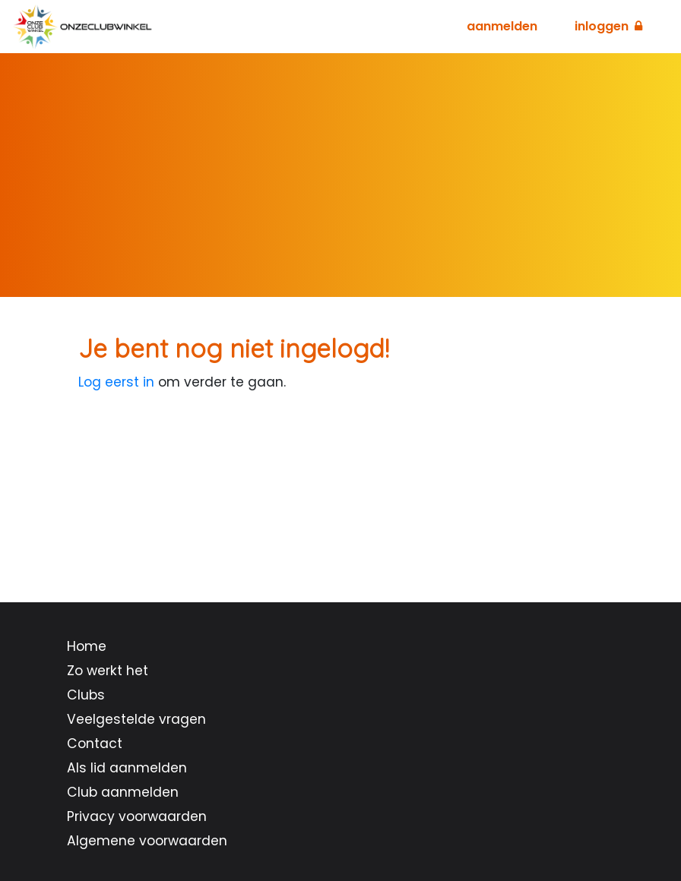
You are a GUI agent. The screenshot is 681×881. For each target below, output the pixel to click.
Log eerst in (116, 382)
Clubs (86, 695)
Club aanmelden (123, 792)
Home (86, 646)
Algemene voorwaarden (147, 841)
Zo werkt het (107, 671)
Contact (94, 743)
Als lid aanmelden (127, 768)
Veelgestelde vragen (136, 719)
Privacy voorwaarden (137, 816)
